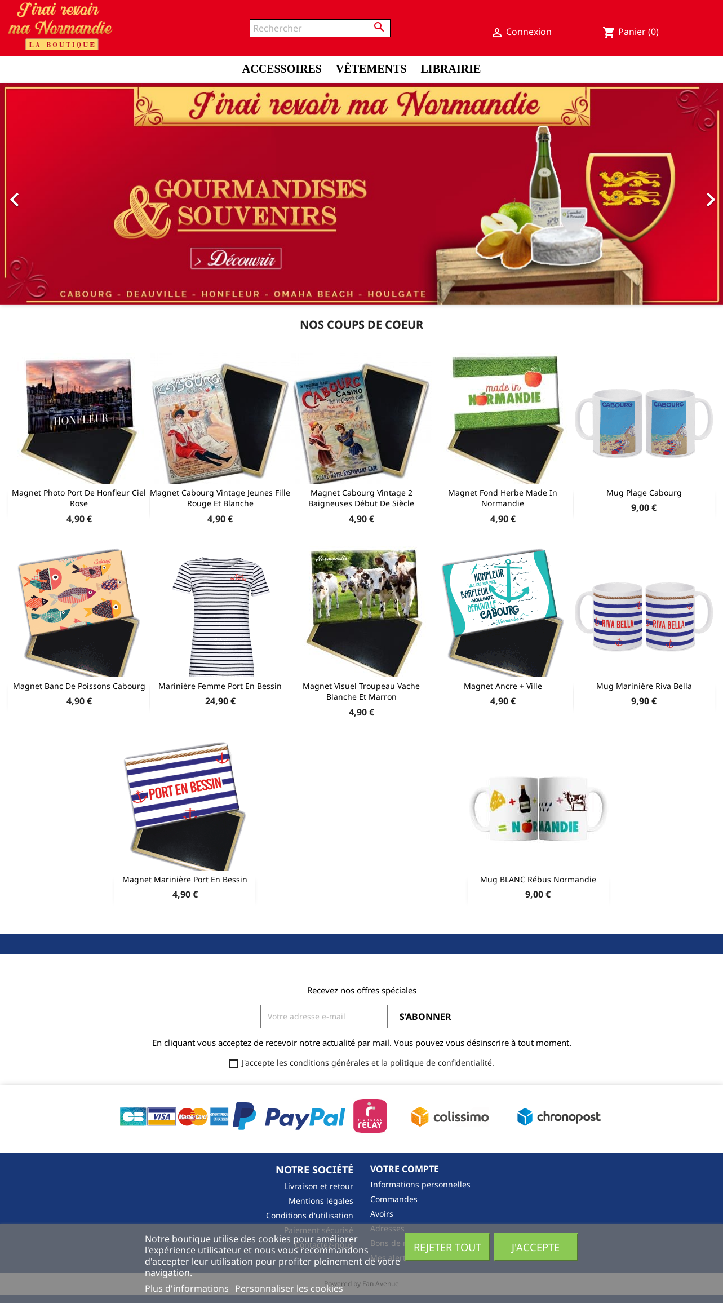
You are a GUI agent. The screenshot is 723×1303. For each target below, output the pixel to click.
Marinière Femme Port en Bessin (220, 686)
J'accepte (536, 1247)
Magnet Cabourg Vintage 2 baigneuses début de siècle (361, 498)
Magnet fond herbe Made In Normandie (502, 498)
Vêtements (371, 69)
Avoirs (381, 1213)
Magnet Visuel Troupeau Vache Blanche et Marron (361, 692)
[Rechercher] (320, 28)
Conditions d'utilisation (309, 1215)
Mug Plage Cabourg (644, 492)
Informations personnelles (420, 1184)
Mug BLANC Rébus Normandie (538, 879)
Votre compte (404, 1169)
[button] (54, 194)
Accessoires (282, 69)
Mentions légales (321, 1200)
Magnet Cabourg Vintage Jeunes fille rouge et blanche (220, 498)
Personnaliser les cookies (289, 1288)
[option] (361, 194)
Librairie (451, 69)
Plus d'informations (188, 1288)
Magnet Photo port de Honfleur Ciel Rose (79, 498)
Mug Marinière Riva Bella (644, 686)
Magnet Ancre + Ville (503, 686)
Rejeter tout (447, 1247)
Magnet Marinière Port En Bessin (184, 879)
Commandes (394, 1199)
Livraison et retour (318, 1186)
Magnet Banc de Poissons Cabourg (79, 686)
